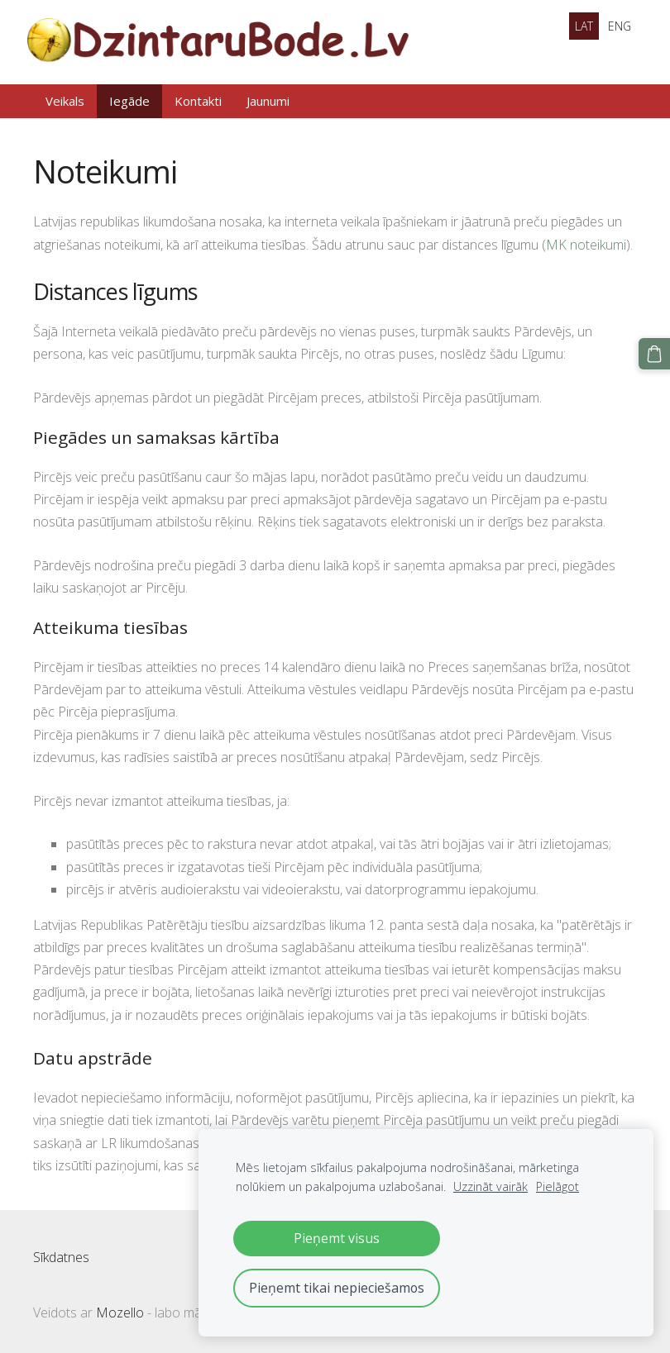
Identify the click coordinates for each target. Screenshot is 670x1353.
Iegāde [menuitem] (129, 96)
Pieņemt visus (337, 1238)
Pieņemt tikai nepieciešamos (336, 1288)
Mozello (120, 1308)
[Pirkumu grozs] (656, 352)
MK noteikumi (586, 240)
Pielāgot (557, 1186)
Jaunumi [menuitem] (268, 96)
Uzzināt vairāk (490, 1186)
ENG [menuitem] (619, 26)
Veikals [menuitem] (64, 96)
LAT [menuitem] (584, 26)
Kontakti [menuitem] (198, 96)
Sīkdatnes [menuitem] (61, 1253)
